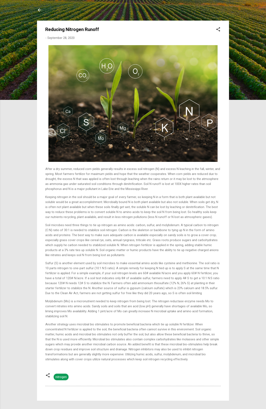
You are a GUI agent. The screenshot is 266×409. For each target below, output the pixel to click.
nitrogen (61, 377)
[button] (218, 30)
